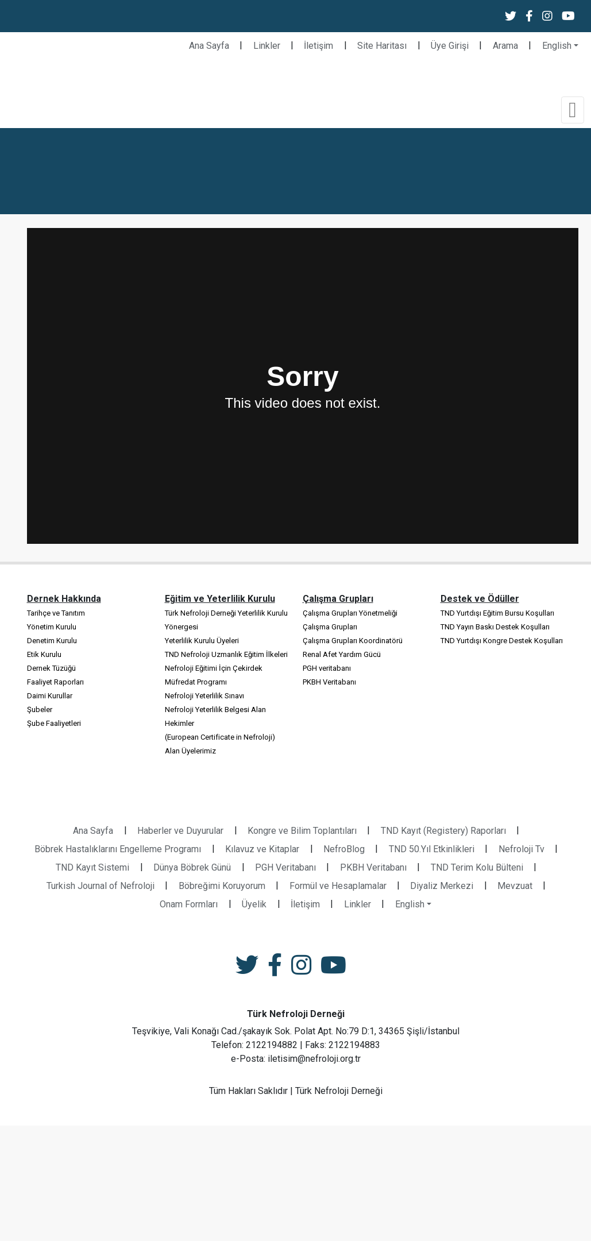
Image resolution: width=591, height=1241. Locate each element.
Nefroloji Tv (521, 849)
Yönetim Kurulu (51, 627)
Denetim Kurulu (52, 640)
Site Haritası (382, 45)
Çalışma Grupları (330, 627)
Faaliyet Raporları (55, 682)
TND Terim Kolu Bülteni (477, 867)
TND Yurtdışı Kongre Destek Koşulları (502, 640)
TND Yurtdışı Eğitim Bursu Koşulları (497, 613)
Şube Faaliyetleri (54, 723)
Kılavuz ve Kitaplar (262, 849)
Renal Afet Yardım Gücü (342, 654)
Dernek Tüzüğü (51, 668)
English (556, 45)
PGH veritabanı (327, 668)
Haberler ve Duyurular (180, 830)
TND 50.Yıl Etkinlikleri (431, 849)
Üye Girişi (450, 45)
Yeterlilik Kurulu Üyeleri (202, 640)
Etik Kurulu (44, 654)
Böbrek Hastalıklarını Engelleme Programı (117, 849)
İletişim (318, 45)
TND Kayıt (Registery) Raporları (443, 830)
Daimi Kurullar (49, 695)
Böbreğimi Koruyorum (222, 885)
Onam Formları (189, 904)
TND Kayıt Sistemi (92, 867)
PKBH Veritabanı (329, 682)
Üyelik (254, 904)
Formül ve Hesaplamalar (338, 885)
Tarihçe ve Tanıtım (56, 613)
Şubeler (39, 709)
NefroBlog (344, 849)
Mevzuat (514, 885)
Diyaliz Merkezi (441, 885)
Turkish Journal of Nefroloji (100, 885)
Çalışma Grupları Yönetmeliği (350, 613)
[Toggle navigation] (572, 109)
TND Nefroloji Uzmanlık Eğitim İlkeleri (226, 654)
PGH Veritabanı (285, 867)
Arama (505, 45)
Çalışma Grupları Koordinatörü (353, 640)
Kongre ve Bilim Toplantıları (302, 830)
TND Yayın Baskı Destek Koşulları (495, 627)
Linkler (266, 45)
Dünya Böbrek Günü (192, 867)
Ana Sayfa (209, 45)
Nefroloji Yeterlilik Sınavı (204, 695)
